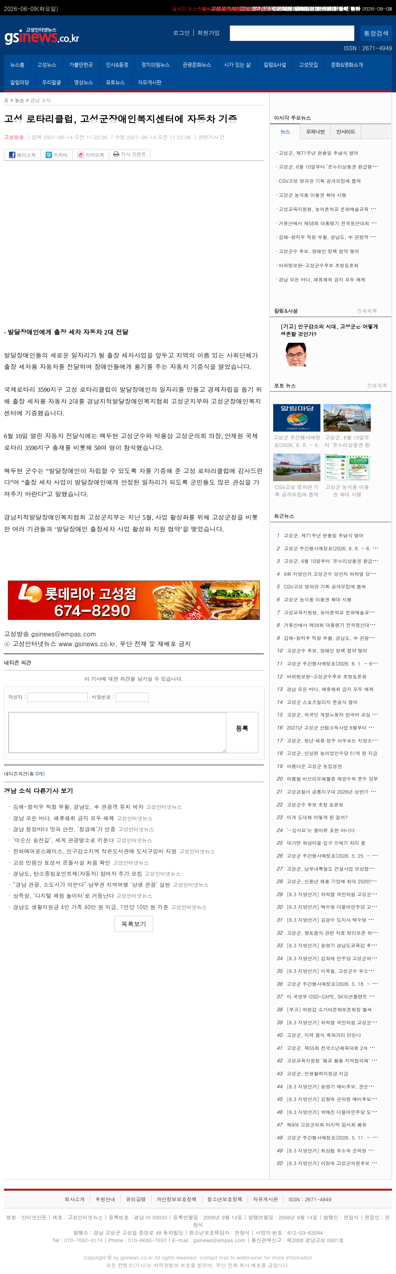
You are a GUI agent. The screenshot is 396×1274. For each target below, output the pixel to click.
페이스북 (22, 154)
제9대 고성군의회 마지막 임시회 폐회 (327, 1124)
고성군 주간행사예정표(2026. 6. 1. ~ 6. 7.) (334, 663)
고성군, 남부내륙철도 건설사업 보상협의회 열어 (338, 868)
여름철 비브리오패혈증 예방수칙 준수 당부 (332, 778)
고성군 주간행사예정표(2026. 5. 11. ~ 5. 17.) (337, 1137)
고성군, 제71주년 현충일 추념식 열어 (319, 152)
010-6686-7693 (147, 1240)
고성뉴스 (46, 65)
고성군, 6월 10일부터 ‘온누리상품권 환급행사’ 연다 (334, 166)
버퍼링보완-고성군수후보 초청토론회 (319, 265)
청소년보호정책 (224, 1199)
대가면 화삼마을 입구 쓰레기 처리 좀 (326, 842)
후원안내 (105, 1199)
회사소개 (75, 1199)
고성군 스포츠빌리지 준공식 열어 (322, 702)
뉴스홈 (17, 65)
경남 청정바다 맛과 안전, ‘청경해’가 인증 (64, 829)
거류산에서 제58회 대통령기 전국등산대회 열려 (329, 223)
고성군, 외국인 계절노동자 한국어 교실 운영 (334, 714)
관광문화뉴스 (197, 65)
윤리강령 (136, 1199)
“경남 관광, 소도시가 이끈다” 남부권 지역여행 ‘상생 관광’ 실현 (91, 884)
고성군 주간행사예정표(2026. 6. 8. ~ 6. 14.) (296, 439)
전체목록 (367, 310)
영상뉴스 (83, 82)
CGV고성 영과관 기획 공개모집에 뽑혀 (320, 180)
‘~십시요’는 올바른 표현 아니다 (321, 830)
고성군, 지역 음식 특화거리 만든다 (324, 1034)
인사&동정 (117, 65)
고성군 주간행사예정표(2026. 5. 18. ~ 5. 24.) (337, 983)
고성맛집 (308, 65)
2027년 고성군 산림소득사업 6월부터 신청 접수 (338, 727)
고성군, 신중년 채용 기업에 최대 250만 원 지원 (338, 881)
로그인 (181, 33)
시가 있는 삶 (237, 65)
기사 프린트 (129, 154)
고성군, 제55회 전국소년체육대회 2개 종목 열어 (338, 1047)
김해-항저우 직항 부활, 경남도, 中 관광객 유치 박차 (78, 807)
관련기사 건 (211, 137)
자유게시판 (149, 82)
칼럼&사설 (275, 65)
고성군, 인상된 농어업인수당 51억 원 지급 (332, 753)
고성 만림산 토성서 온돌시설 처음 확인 (61, 862)
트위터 (57, 154)
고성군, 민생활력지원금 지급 (318, 1073)
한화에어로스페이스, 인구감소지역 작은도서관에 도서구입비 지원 (95, 851)
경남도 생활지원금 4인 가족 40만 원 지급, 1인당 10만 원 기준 (90, 907)
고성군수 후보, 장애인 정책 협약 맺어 (313, 8)
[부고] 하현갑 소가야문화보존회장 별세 (329, 1009)
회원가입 (208, 33)
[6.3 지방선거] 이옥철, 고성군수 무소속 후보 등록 (341, 970)
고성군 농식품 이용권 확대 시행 (312, 194)
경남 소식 (40, 100)
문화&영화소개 (347, 65)
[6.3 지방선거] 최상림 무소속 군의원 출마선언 (337, 1150)
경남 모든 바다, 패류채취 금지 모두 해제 (63, 818)
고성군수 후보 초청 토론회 (315, 804)
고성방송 (14, 137)
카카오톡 (91, 154)
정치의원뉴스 (155, 65)
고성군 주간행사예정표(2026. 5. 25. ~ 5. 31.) (337, 855)
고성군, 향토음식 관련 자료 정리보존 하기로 (334, 932)
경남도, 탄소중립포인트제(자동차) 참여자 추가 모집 (77, 873)
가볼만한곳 (81, 65)
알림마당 (19, 82)
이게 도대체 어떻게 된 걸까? (317, 817)
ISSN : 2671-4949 (368, 48)
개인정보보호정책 (176, 1199)
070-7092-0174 (84, 1240)
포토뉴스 (115, 82)
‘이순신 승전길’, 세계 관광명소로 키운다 (63, 840)
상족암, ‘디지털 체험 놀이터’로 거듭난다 (63, 895)
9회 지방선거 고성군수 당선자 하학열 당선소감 (334, 573)
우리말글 (51, 82)
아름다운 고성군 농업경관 (314, 766)
